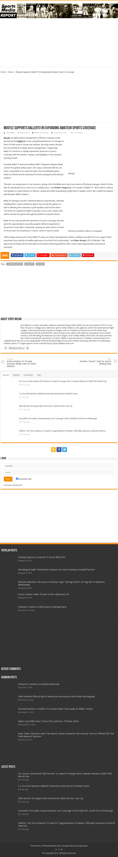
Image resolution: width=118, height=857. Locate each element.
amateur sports (15, 264)
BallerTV (21, 141)
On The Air (44, 133)
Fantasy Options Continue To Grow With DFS (41, 557)
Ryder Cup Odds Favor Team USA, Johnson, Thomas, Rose (48, 721)
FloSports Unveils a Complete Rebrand (38, 684)
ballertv (29, 264)
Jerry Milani (10, 133)
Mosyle (7, 138)
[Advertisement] (59, 42)
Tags (39, 375)
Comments (28, 375)
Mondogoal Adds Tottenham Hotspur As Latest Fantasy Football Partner (56, 569)
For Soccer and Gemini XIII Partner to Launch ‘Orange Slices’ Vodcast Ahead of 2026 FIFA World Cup (63, 381)
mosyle (40, 264)
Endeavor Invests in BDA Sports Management (42, 606)
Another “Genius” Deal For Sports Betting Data (95, 361)
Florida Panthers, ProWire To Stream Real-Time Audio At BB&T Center (55, 708)
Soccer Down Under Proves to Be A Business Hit (43, 594)
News (10, 72)
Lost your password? (13, 485)
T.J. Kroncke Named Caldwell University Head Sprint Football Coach (48, 393)
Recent (6, 375)
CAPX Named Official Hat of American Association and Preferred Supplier (56, 696)
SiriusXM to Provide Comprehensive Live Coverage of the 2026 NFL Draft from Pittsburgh (58, 418)
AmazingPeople (81, 846)
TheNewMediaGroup (51, 846)
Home (3, 72)
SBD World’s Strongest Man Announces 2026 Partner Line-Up (45, 406)
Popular (16, 375)
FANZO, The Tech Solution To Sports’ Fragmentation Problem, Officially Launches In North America (62, 431)
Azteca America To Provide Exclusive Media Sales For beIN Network (22, 362)
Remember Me (23, 479)
